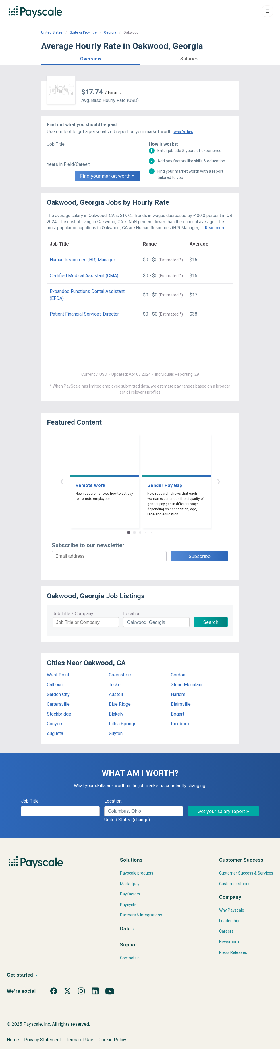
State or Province (83, 32)
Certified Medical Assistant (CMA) (84, 275)
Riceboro (180, 723)
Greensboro (120, 675)
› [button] (219, 481)
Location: (113, 801)
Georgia (110, 32)
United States (52, 32)
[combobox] (143, 811)
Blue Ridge (120, 704)
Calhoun (55, 684)
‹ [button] (62, 481)
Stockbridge (59, 714)
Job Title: (56, 144)
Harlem (178, 694)
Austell (116, 694)
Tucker (115, 684)
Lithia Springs (122, 723)
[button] (90, 58)
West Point (58, 675)
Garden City (58, 694)
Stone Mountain (186, 684)
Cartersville (58, 704)
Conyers (55, 723)
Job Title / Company (73, 613)
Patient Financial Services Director (84, 314)
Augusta (55, 733)
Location (131, 613)
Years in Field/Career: (68, 164)
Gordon (178, 675)
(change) (141, 819)
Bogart (177, 714)
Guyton (116, 733)
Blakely (116, 714)
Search (210, 622)
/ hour (111, 92)
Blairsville (181, 704)
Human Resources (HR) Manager (82, 259)
